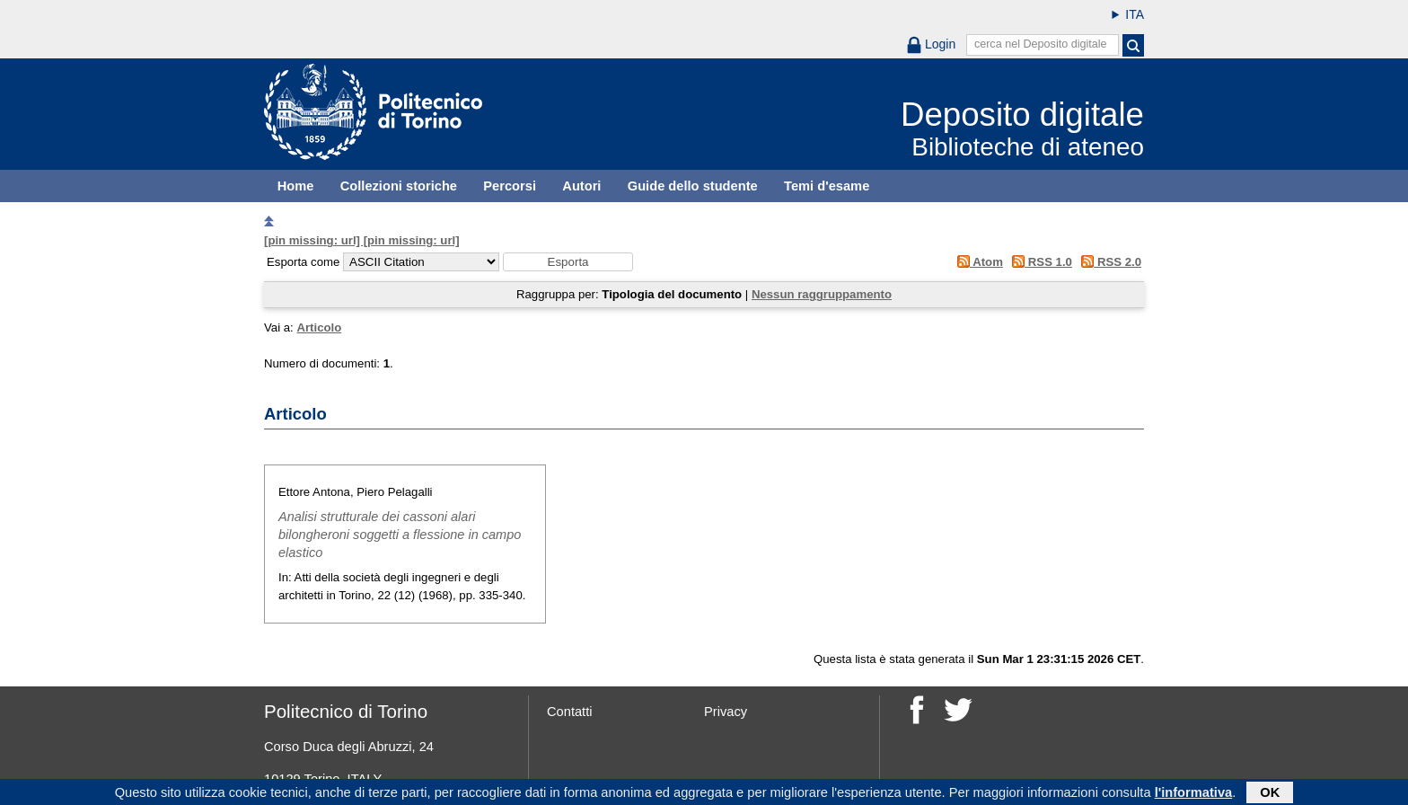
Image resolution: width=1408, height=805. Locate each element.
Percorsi (509, 186)
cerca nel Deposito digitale (1040, 44)
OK (1270, 793)
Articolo (318, 327)
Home (295, 186)
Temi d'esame (826, 186)
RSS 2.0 (1108, 262)
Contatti (570, 711)
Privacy (725, 711)
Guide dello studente (693, 186)
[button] (568, 261)
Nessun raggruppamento (822, 294)
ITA (1134, 14)
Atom (976, 262)
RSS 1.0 (1039, 262)
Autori (581, 186)
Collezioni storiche (398, 186)
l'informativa (1194, 793)
